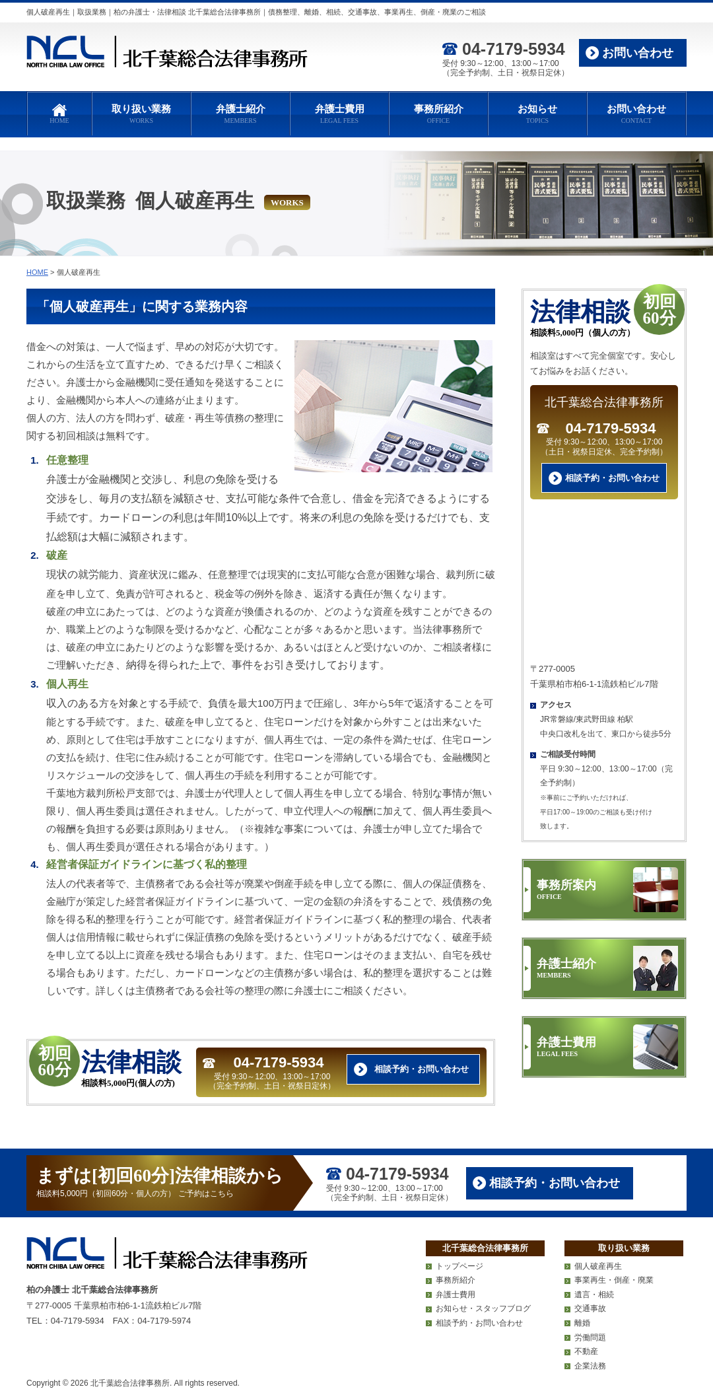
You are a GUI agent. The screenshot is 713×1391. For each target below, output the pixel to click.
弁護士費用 (339, 114)
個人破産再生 (598, 1266)
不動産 (586, 1351)
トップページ (459, 1266)
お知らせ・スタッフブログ (483, 1308)
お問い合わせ (637, 52)
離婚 (582, 1323)
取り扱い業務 (141, 114)
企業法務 (590, 1366)
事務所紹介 (438, 114)
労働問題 (590, 1337)
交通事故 (590, 1308)
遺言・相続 (594, 1294)
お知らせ (537, 114)
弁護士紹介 (240, 114)
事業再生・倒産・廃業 (614, 1280)
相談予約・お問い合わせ (421, 1069)
